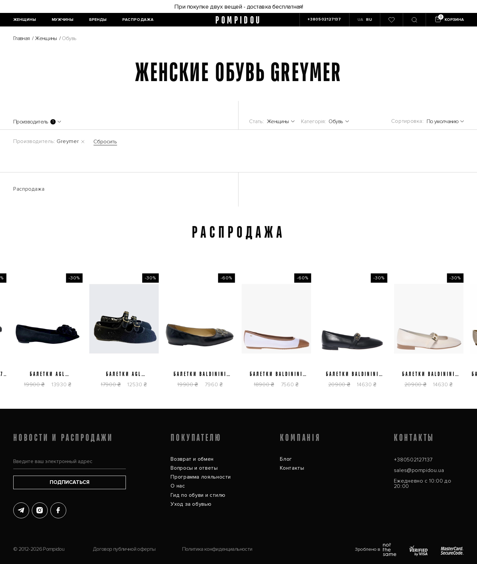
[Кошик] (449, 19)
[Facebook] (58, 510)
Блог (286, 459)
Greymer (68, 141)
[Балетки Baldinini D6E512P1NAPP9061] (414, 334)
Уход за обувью (191, 504)
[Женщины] (24, 20)
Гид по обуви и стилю (198, 495)
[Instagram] (40, 510)
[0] (391, 19)
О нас (178, 486)
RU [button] (369, 19)
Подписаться (69, 482)
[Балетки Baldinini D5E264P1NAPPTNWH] (262, 334)
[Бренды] (97, 20)
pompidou (238, 20)
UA (360, 19)
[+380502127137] (324, 19)
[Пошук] (414, 19)
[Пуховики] (325, 121)
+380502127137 (413, 459)
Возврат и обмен (192, 459)
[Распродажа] (137, 20)
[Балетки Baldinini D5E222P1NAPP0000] (186, 334)
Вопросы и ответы (194, 468)
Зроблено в (375, 549)
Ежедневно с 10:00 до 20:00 (422, 484)
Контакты (292, 468)
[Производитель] (37, 122)
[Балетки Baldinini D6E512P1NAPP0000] (338, 334)
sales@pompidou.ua (419, 470)
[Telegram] (21, 510)
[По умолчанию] (445, 121)
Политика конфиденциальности (217, 549)
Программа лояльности (201, 477)
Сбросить (105, 142)
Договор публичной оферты (124, 549)
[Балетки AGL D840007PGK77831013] (109, 334)
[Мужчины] (62, 20)
